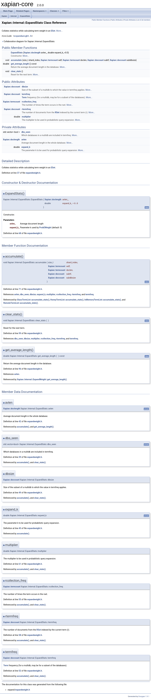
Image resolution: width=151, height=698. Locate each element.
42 (20, 421)
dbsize (25, 86)
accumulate (16, 60)
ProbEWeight (45, 227)
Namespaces (39, 11)
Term (24, 97)
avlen (23, 139)
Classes (54, 11)
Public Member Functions (101, 20)
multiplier (26, 117)
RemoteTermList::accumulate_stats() (20, 303)
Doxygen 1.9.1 (143, 696)
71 (20, 289)
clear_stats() (40, 462)
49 (20, 492)
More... (59, 31)
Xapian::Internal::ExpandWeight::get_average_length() (42, 379)
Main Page (8, 11)
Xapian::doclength (32, 52)
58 (20, 635)
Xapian (4, 16)
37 (18, 173)
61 (20, 564)
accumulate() (23, 427)
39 (20, 457)
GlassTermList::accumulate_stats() (33, 300)
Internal (14, 16)
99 (20, 333)
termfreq (26, 94)
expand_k (25, 147)
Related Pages (22, 11)
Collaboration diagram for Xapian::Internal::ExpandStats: (28, 41)
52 (20, 671)
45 (20, 528)
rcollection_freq (29, 101)
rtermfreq (26, 109)
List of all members (143, 20)
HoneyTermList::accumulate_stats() (66, 300)
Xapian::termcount (49, 60)
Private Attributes (130, 20)
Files (66, 11)
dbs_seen (25, 132)
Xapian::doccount (95, 60)
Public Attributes (116, 20)
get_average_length (20, 64)
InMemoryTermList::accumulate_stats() (102, 300)
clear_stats (16, 71)
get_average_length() (44, 427)
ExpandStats (25, 16)
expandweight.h (23, 36)
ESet (53, 31)
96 (20, 369)
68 (20, 233)
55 (20, 599)
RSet (57, 112)
